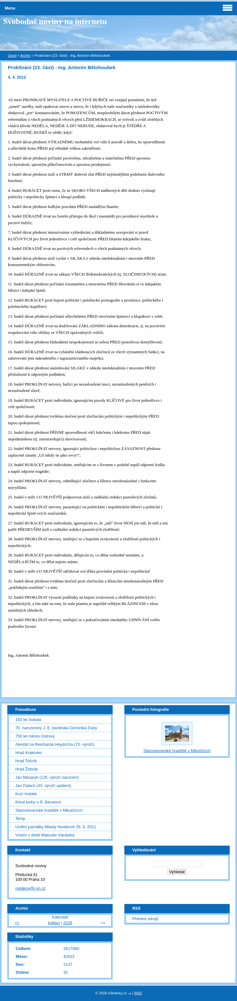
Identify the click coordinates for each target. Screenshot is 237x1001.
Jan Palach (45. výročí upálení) (43, 785)
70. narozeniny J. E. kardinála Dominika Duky (56, 727)
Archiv (25, 55)
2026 (67, 922)
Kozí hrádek (26, 793)
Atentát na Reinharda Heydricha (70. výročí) (54, 744)
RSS (138, 993)
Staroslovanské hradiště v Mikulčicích (49, 810)
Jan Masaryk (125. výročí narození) (47, 777)
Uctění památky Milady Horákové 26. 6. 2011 (55, 826)
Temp (20, 818)
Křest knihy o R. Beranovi (38, 802)
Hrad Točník (26, 760)
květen (54, 922)
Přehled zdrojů (145, 918)
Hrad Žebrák (26, 769)
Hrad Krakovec (28, 752)
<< (17, 922)
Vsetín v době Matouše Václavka (44, 835)
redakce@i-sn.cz (30, 888)
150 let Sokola (28, 719)
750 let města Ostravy (34, 736)
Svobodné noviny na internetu (55, 21)
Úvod (12, 55)
